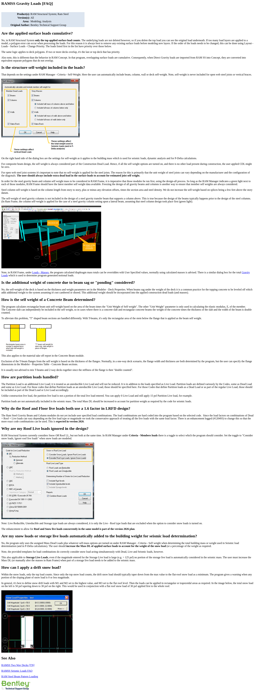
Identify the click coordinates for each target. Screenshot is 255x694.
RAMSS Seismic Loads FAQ (16, 670)
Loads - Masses (40, 272)
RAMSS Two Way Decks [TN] (17, 665)
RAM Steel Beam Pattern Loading (19, 676)
